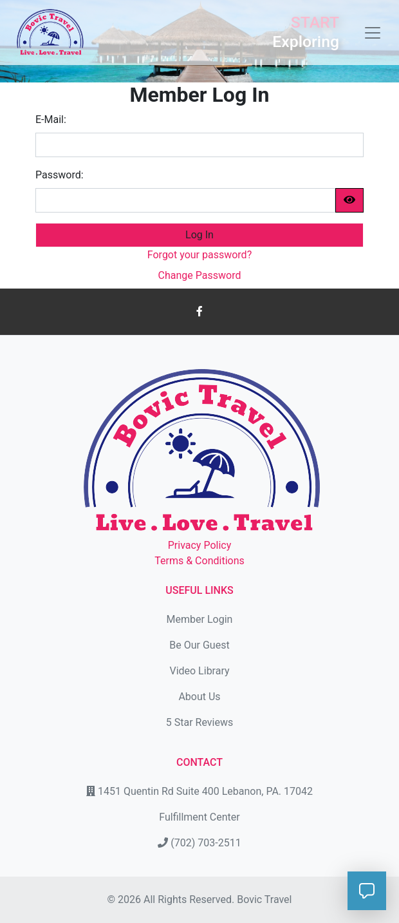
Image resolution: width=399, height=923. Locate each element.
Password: (59, 175)
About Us (199, 696)
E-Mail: (50, 119)
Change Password (199, 275)
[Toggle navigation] (369, 33)
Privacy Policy (200, 545)
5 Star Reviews (199, 722)
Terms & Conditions (199, 561)
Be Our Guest (199, 645)
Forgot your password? (199, 255)
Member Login (200, 619)
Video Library (199, 671)
